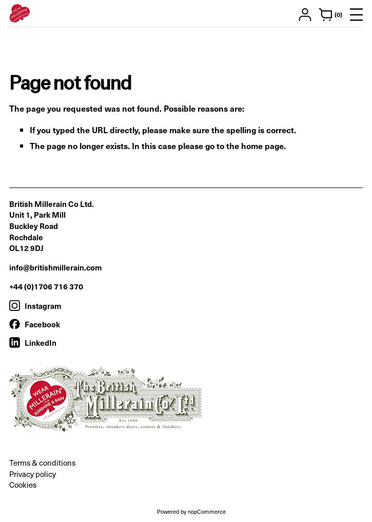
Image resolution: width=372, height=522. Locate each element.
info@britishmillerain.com (55, 267)
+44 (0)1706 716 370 (46, 286)
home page (262, 145)
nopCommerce (207, 511)
